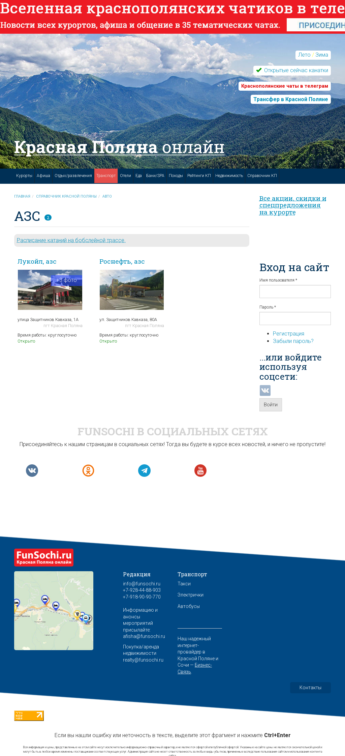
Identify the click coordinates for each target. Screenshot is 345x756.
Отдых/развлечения (73, 175)
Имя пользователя (278, 280)
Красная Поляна (119, 147)
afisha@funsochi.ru (144, 636)
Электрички (190, 595)
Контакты (310, 687)
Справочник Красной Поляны (66, 196)
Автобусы (189, 606)
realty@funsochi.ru (143, 660)
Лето (304, 55)
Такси (184, 583)
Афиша (43, 175)
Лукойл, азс (37, 261)
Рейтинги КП (199, 175)
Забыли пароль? (293, 341)
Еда (138, 175)
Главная (22, 196)
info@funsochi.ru (141, 583)
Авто (107, 196)
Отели (125, 175)
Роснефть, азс (122, 261)
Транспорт (106, 175)
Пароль (267, 307)
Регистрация (288, 333)
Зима (321, 55)
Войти (271, 405)
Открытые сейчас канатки (295, 70)
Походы (176, 175)
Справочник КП (262, 175)
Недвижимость (229, 175)
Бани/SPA (155, 175)
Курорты (24, 175)
